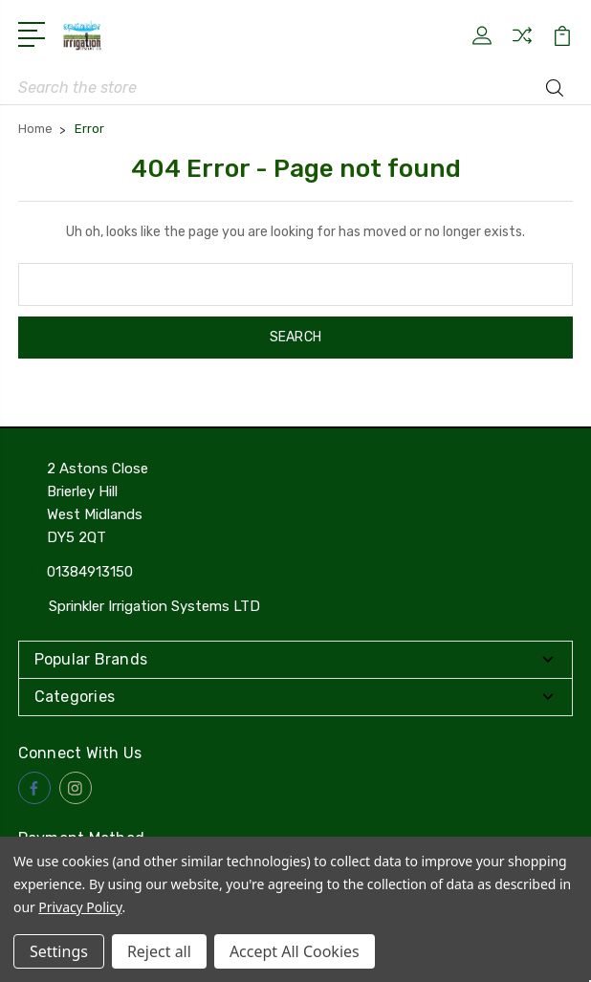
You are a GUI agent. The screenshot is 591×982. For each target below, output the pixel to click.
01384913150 (90, 571)
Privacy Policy (79, 907)
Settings (59, 951)
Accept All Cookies (295, 951)
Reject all (159, 951)
